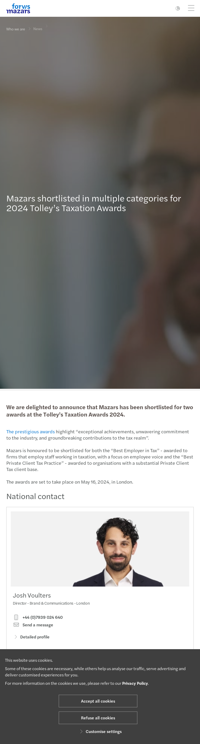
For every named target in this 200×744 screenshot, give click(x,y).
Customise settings (100, 731)
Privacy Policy (135, 683)
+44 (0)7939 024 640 (38, 618)
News (37, 26)
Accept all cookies (98, 701)
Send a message (33, 626)
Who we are (15, 28)
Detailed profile (31, 638)
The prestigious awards (30, 431)
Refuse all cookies (98, 718)
